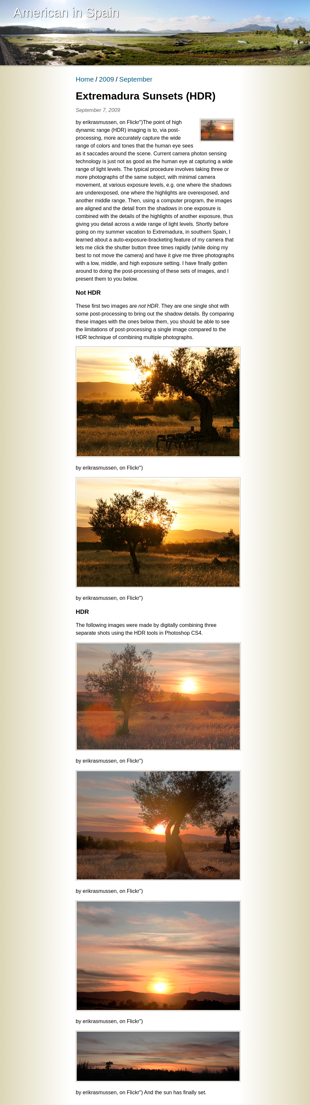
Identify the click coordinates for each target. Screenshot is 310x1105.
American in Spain (66, 12)
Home (85, 79)
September (135, 79)
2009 (106, 79)
